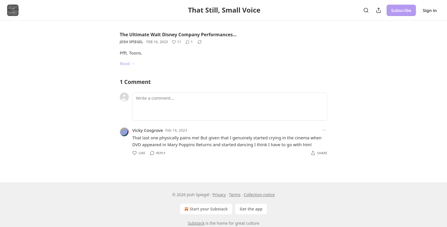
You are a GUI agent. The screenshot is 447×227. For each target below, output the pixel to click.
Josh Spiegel (131, 41)
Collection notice (259, 194)
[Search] (366, 10)
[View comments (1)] (189, 42)
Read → (127, 63)
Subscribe (401, 10)
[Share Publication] (378, 10)
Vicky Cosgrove (147, 130)
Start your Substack (205, 209)
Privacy (219, 194)
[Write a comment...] (229, 106)
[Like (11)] (176, 42)
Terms (234, 194)
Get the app (251, 209)
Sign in (430, 10)
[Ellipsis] (324, 130)
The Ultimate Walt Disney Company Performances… (178, 34)
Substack (196, 223)
